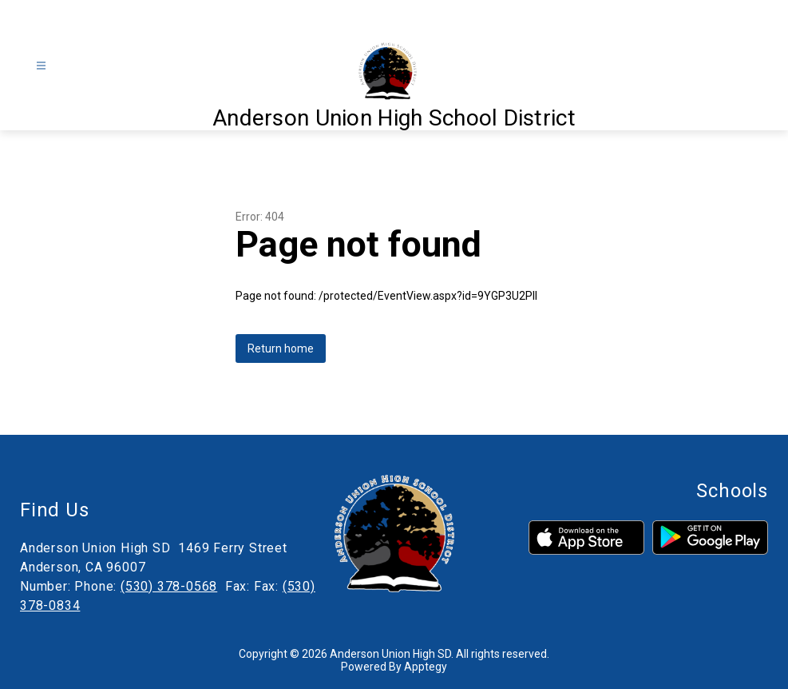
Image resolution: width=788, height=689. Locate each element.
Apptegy (425, 666)
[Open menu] (41, 66)
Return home (280, 348)
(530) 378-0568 (169, 586)
